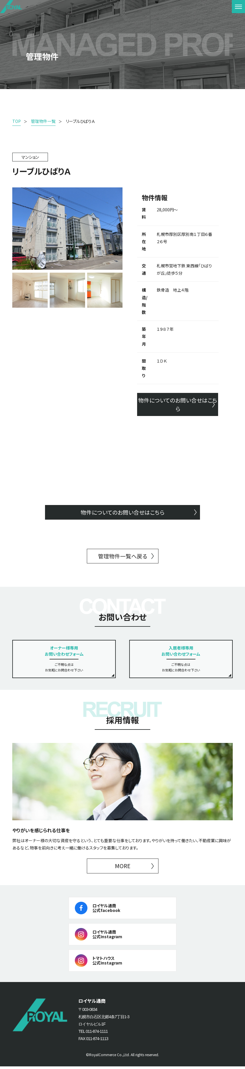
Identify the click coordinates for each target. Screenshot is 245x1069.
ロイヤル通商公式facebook (106, 910)
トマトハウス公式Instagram (107, 963)
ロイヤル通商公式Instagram (107, 937)
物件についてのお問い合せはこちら (178, 404)
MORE (122, 868)
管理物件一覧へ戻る (122, 557)
